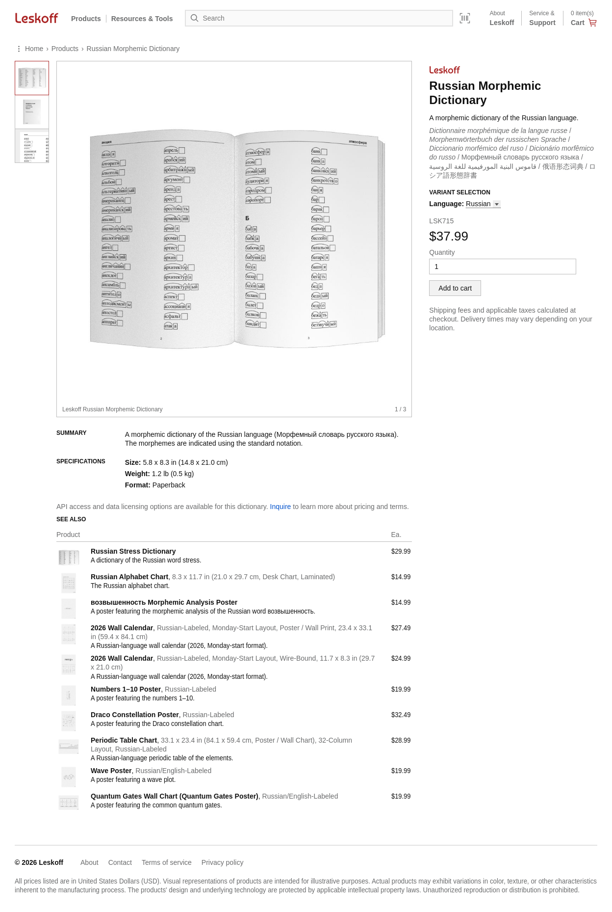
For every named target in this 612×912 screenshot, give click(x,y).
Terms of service (167, 862)
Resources (142, 19)
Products (86, 19)
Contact (120, 862)
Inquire (280, 506)
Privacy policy (223, 862)
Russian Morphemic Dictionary (133, 49)
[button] (483, 204)
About (89, 862)
